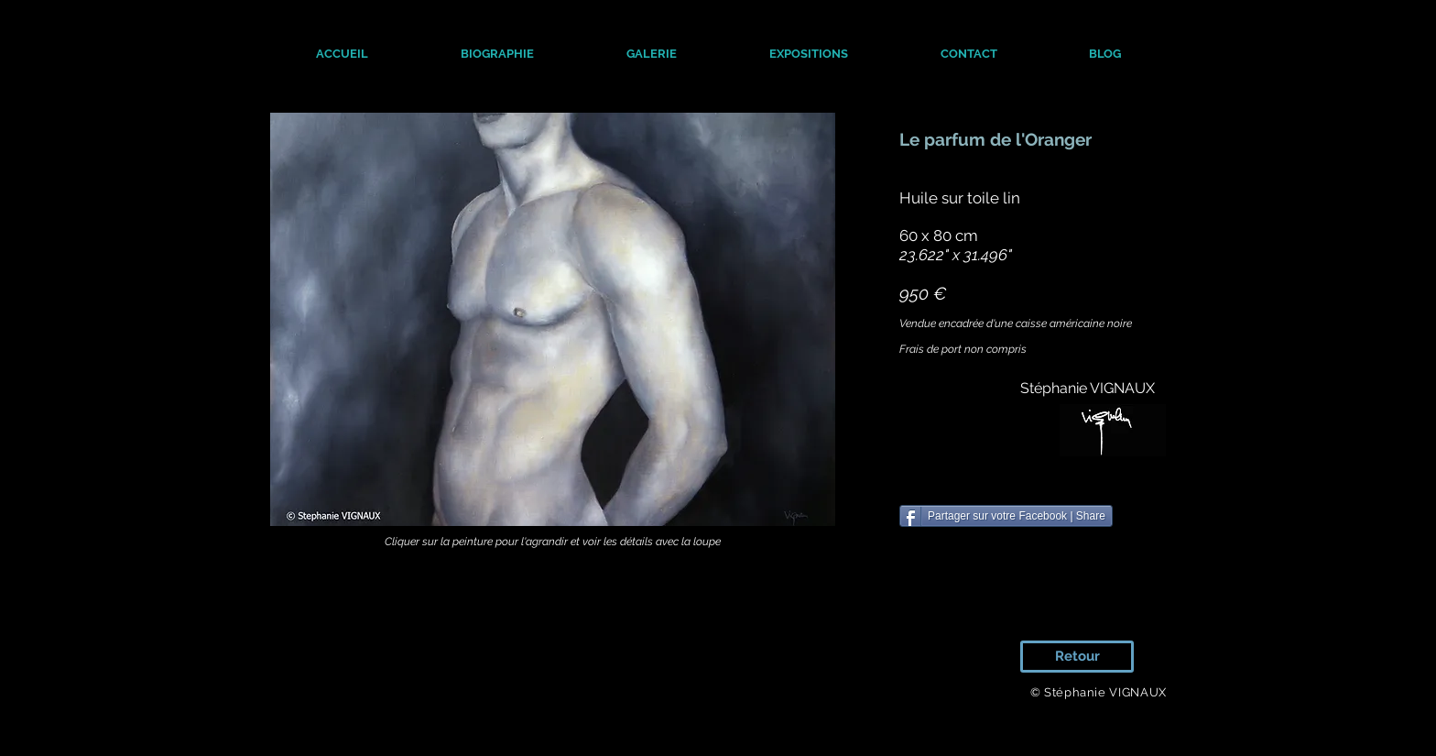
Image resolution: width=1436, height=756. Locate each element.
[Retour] (1077, 657)
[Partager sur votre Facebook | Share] (1006, 516)
